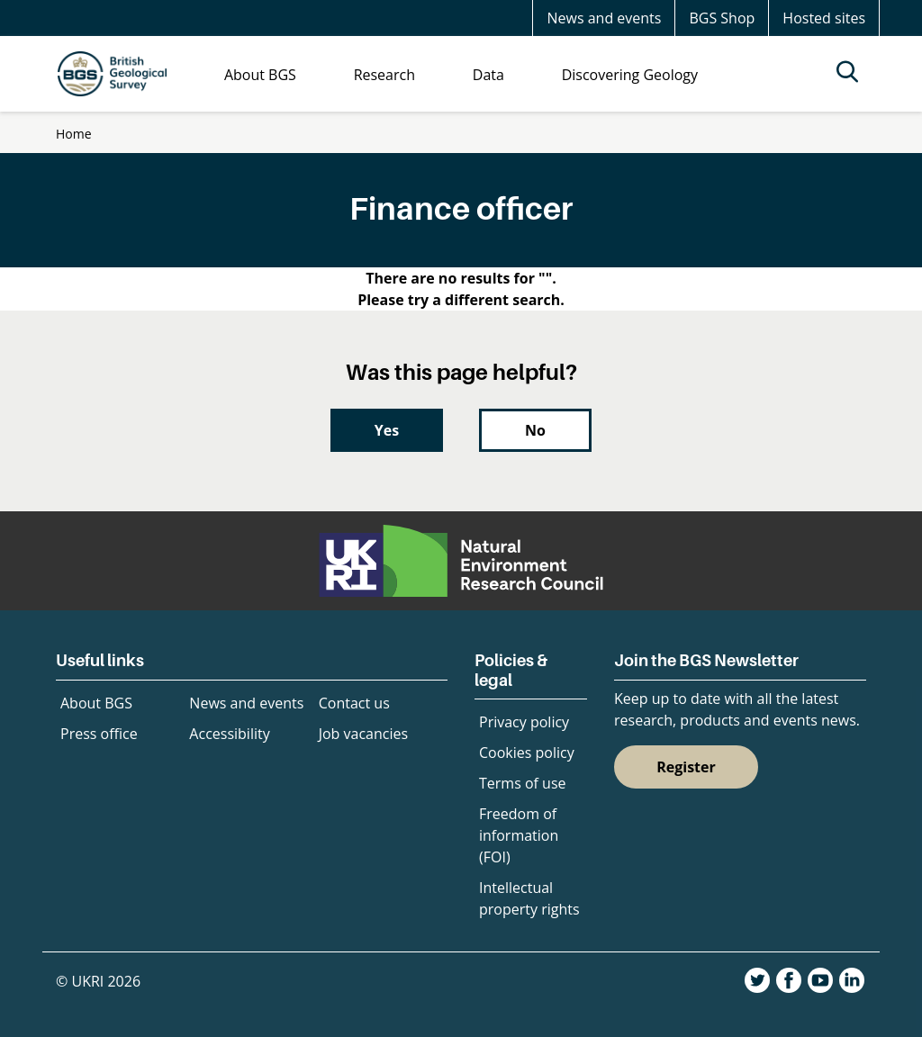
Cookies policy (526, 752)
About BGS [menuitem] (260, 75)
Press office (99, 734)
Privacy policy (524, 722)
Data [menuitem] (488, 75)
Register (686, 767)
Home (74, 133)
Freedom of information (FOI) (518, 835)
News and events (604, 18)
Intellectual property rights (529, 898)
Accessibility (229, 734)
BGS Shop (722, 18)
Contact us (354, 703)
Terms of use (522, 783)
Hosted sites (823, 18)
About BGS (96, 703)
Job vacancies (363, 734)
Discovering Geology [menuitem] (630, 75)
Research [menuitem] (384, 75)
